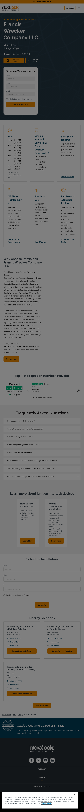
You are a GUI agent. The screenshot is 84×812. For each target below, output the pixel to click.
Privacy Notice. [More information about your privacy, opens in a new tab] (47, 803)
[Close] (74, 794)
